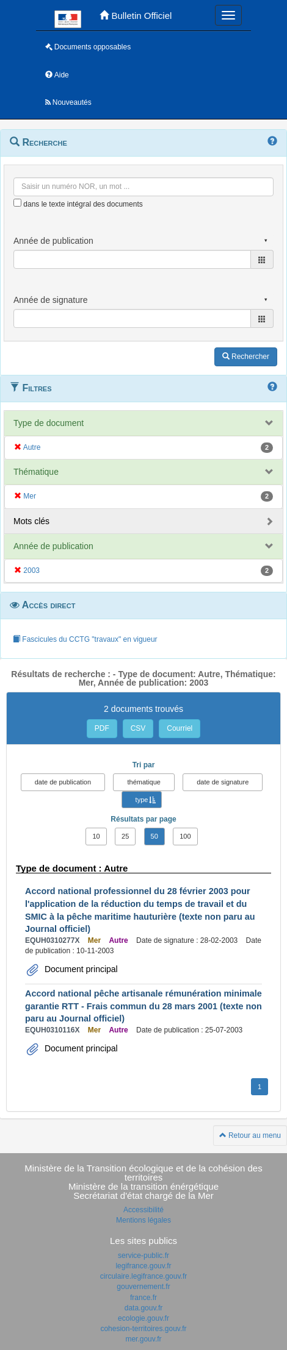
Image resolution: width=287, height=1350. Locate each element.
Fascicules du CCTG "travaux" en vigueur (85, 639)
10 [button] (96, 836)
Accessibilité (143, 1210)
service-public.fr (143, 1255)
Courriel (179, 728)
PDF (102, 728)
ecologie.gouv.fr (143, 1318)
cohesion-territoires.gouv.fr (143, 1328)
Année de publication (53, 546)
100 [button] (185, 836)
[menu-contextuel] (17, 203)
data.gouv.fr (143, 1308)
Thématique (36, 472)
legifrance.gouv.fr (143, 1266)
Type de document (48, 423)
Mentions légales (143, 1220)
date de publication (63, 782)
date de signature (223, 782)
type (142, 799)
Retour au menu (250, 1135)
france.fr (143, 1297)
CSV (138, 728)
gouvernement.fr (143, 1286)
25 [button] (125, 836)
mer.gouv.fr (143, 1339)
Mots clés (31, 521)
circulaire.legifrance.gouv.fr (143, 1276)
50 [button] (154, 836)
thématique (143, 782)
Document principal (80, 969)
